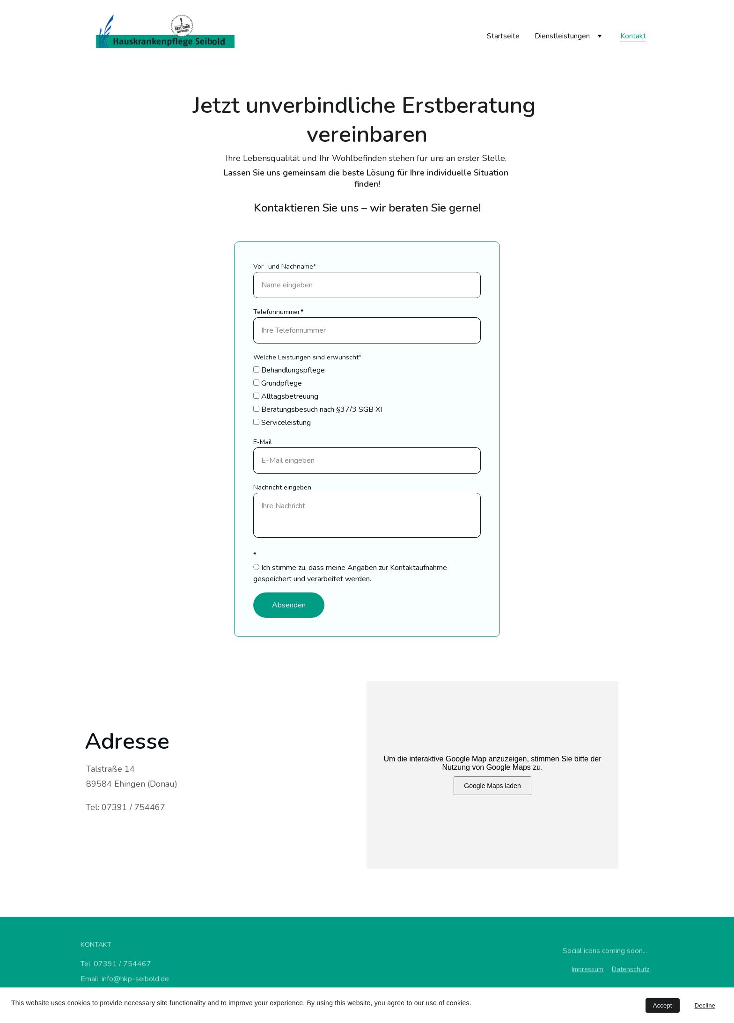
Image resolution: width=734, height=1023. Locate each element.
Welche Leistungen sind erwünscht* (307, 357)
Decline (705, 1005)
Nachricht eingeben (282, 487)
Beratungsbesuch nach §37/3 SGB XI (317, 409)
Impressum (587, 969)
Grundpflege (277, 383)
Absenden (289, 605)
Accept (662, 1005)
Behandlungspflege (289, 370)
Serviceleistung (282, 422)
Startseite (503, 36)
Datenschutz (630, 969)
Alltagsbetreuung (285, 396)
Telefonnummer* (278, 311)
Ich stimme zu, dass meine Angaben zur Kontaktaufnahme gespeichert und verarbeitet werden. (350, 573)
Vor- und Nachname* (284, 266)
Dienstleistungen (562, 36)
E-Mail (262, 442)
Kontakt (633, 36)
